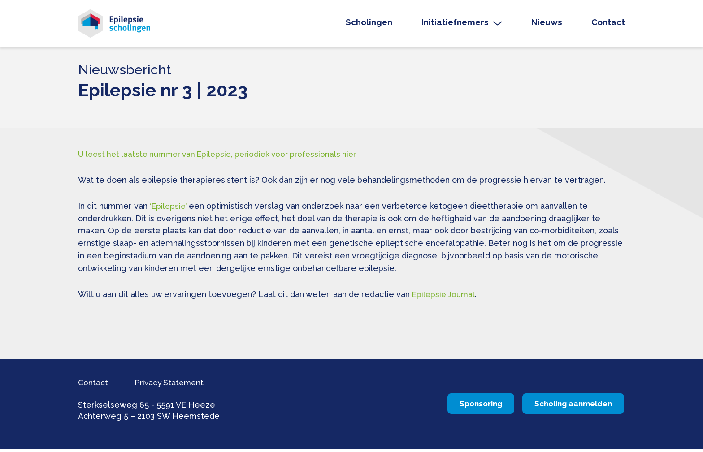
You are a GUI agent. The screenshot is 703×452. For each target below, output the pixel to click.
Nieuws (546, 24)
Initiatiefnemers (455, 24)
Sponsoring (445, 407)
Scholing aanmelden (562, 407)
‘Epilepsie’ (169, 209)
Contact (608, 24)
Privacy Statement (178, 385)
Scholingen (369, 24)
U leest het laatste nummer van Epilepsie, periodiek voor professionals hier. (224, 157)
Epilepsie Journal (444, 297)
